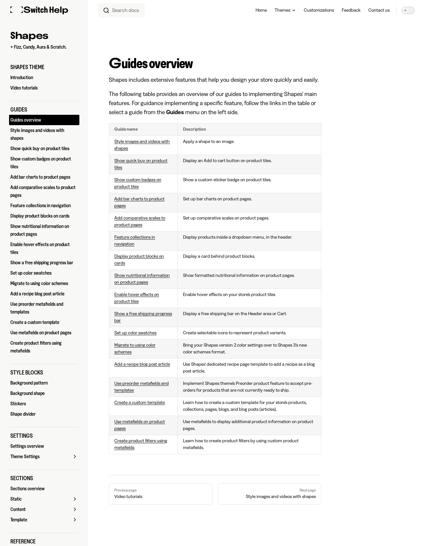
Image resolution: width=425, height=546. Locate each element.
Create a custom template (139, 402)
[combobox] (121, 10)
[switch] (408, 10)
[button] (44, 67)
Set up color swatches (135, 333)
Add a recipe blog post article (142, 364)
